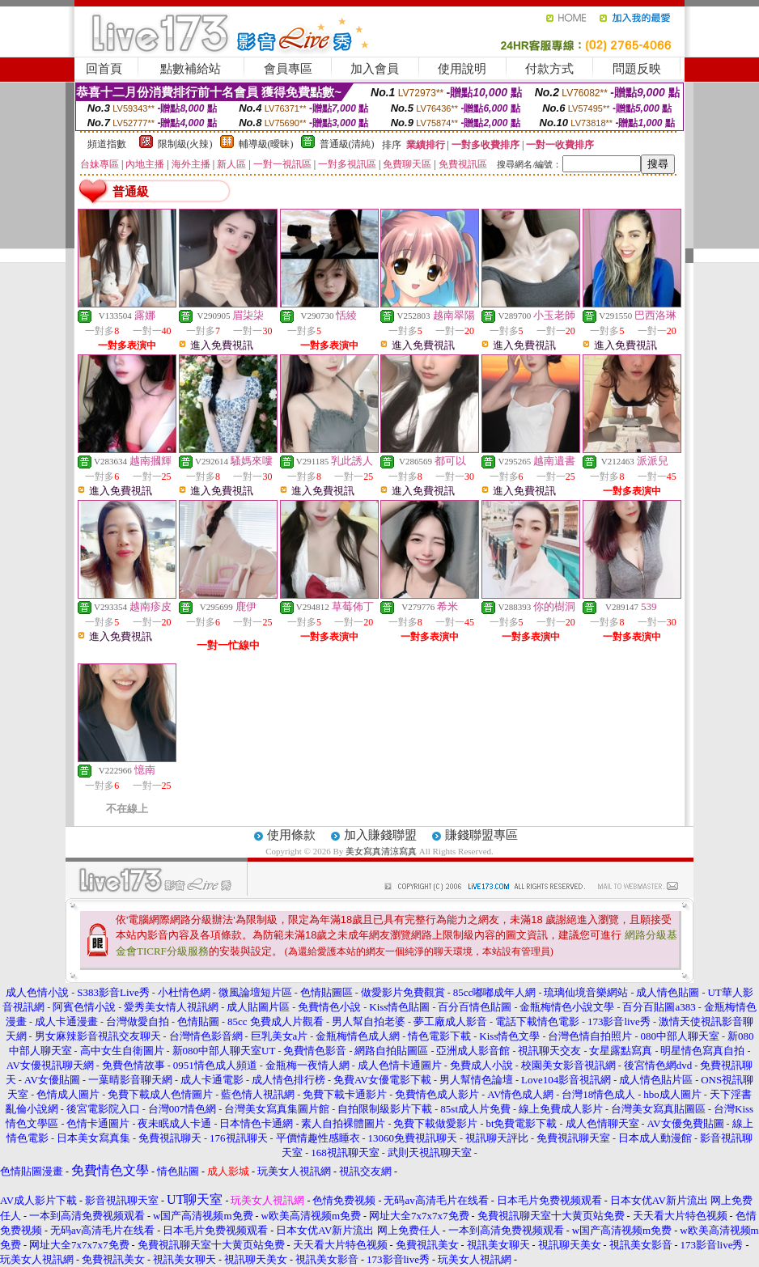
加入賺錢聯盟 (380, 834)
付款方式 (549, 68)
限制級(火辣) (185, 144)
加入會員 (374, 68)
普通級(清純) (347, 144)
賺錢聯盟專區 (481, 834)
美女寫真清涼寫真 (381, 851)
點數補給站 (190, 68)
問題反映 (637, 68)
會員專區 (288, 68)
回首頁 (104, 68)
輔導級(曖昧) (266, 144)
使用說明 (462, 68)
